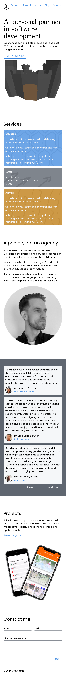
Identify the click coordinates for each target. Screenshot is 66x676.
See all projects (12, 535)
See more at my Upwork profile (43, 487)
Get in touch (15, 55)
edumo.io (19, 480)
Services (15, 5)
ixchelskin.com (22, 439)
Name (6, 628)
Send (56, 659)
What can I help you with (15, 638)
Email (36, 628)
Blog (47, 5)
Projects (27, 5)
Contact (57, 5)
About (38, 5)
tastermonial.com (24, 391)
